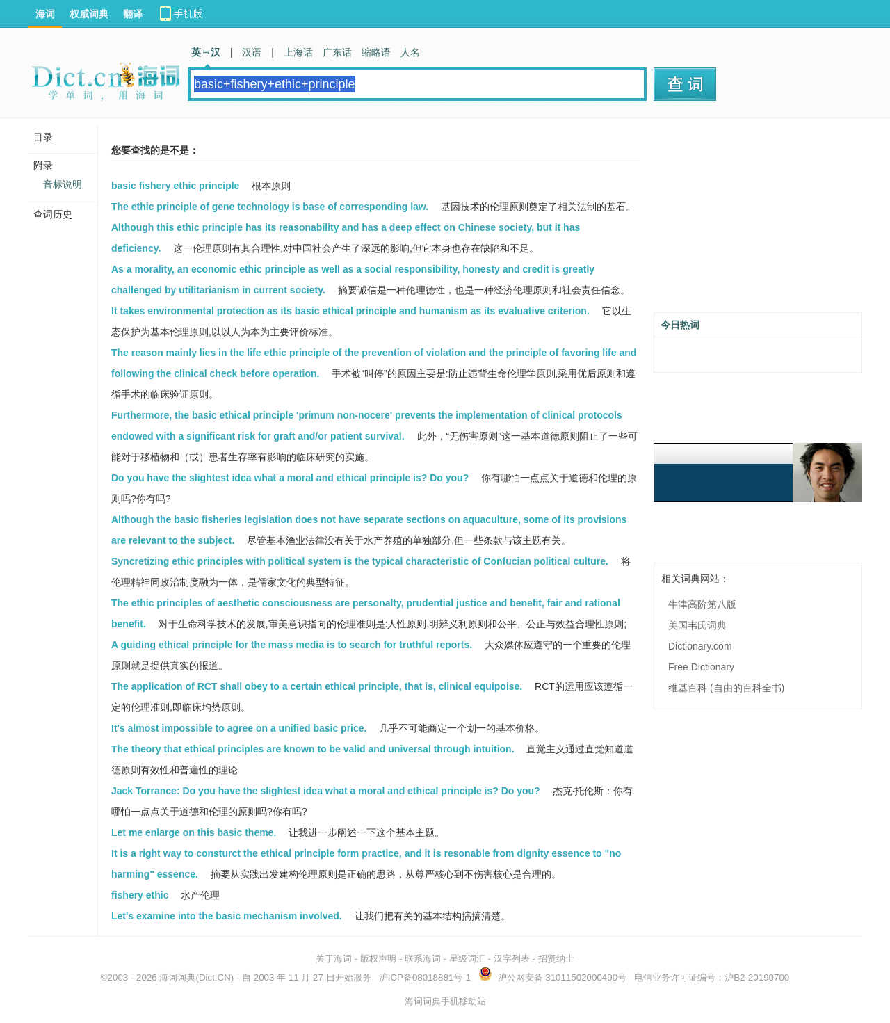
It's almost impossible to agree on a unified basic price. (238, 728)
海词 (45, 13)
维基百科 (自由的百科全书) (726, 687)
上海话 (298, 52)
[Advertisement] (758, 220)
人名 (410, 52)
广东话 (337, 52)
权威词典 (89, 13)
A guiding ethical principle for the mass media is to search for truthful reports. (291, 644)
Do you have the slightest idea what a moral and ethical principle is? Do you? (290, 477)
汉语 (251, 52)
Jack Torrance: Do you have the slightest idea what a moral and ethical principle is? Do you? (325, 790)
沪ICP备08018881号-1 (425, 977)
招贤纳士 (556, 958)
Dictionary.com (700, 646)
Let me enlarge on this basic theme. (193, 832)
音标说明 (62, 184)
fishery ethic (139, 895)
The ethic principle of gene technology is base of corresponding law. (269, 206)
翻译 (133, 13)
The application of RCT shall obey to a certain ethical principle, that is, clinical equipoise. (316, 686)
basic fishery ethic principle (175, 185)
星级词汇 (467, 958)
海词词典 (177, 977)
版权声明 (378, 958)
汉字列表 (512, 958)
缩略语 (376, 52)
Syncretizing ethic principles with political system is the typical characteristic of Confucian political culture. (359, 561)
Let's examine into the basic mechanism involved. (226, 915)
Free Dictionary (701, 666)
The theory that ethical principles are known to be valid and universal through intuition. (313, 749)
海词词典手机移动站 (445, 1001)
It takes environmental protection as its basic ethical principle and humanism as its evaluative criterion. (350, 310)
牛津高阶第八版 (702, 604)
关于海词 (334, 958)
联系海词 (423, 958)
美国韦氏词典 (697, 625)
